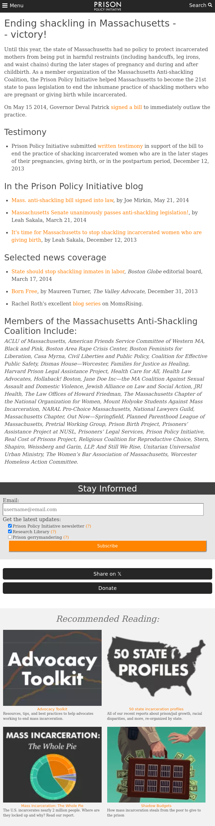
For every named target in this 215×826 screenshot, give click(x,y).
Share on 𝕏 (107, 574)
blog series (87, 304)
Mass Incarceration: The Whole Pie (52, 806)
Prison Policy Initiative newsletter (51, 526)
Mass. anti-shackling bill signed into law (62, 200)
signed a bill (126, 107)
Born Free (24, 291)
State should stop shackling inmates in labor (67, 271)
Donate (107, 588)
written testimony (120, 146)
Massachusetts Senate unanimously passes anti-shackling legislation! (99, 212)
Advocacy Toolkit (52, 709)
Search (200, 5)
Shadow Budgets (156, 806)
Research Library (33, 531)
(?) (88, 526)
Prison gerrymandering (40, 537)
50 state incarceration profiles (156, 709)
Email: (11, 500)
